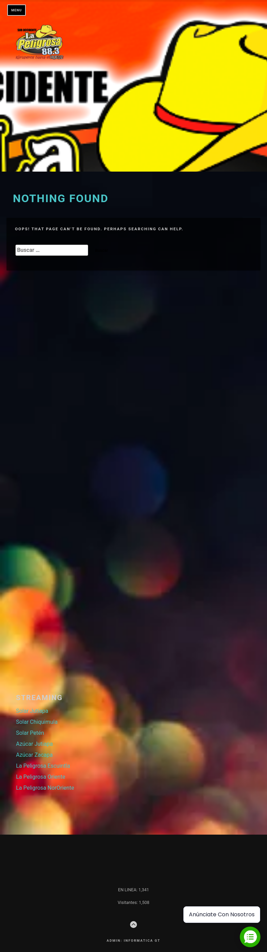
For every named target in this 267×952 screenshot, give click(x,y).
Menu (16, 10)
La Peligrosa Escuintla (43, 766)
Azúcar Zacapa (34, 755)
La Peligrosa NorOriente (45, 788)
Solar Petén (30, 733)
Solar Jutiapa (32, 711)
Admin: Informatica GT (133, 940)
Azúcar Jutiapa (34, 744)
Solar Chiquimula (36, 722)
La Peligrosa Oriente (40, 777)
